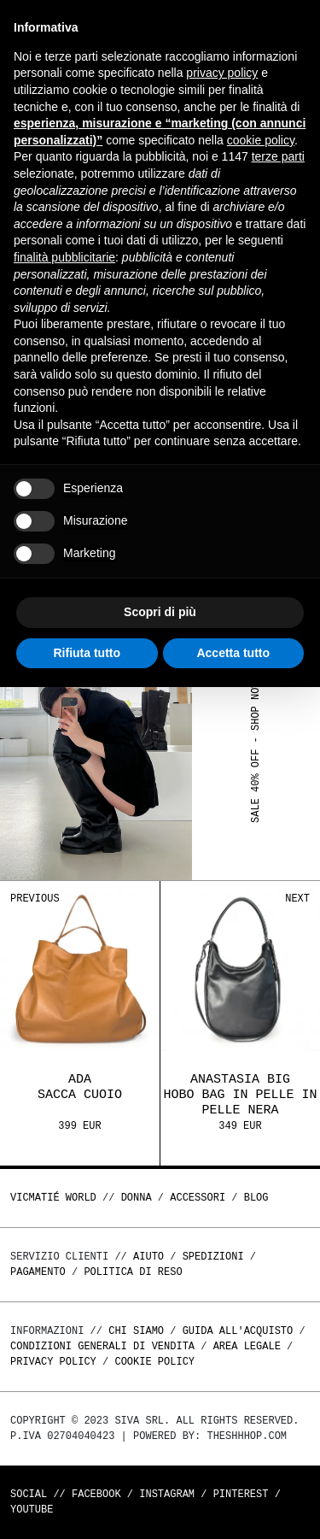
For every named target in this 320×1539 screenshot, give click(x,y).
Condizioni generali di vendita (102, 1346)
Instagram (167, 1494)
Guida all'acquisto (238, 1331)
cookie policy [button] (260, 140)
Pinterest (241, 1494)
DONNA (136, 1197)
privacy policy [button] (222, 72)
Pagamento (38, 1272)
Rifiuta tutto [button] (86, 653)
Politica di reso (133, 1272)
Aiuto (148, 1256)
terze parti (278, 156)
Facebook (96, 1494)
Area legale (247, 1346)
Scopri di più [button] (160, 612)
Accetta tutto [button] (233, 653)
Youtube (31, 1509)
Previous (35, 898)
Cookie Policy (154, 1361)
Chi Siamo (136, 1331)
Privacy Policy (53, 1361)
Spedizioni (213, 1256)
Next (297, 898)
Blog (256, 1197)
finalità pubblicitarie (64, 257)
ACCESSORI (197, 1197)
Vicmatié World (53, 1197)
